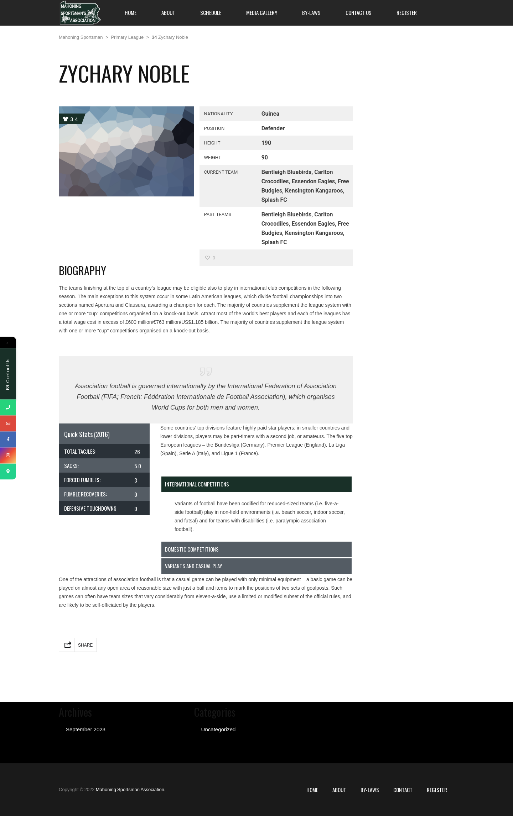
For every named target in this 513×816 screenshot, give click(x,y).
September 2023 (85, 729)
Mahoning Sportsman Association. (131, 789)
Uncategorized (218, 729)
